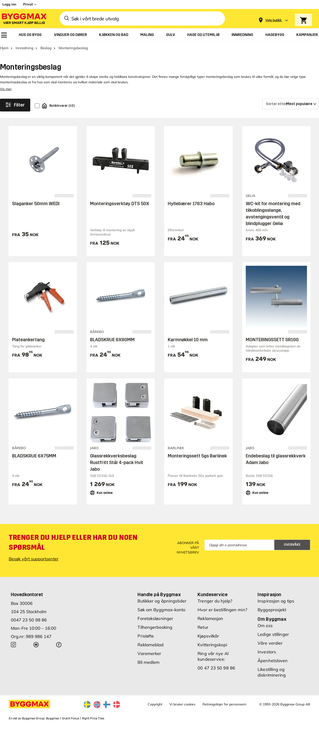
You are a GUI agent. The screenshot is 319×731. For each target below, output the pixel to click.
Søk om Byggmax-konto (161, 614)
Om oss (265, 630)
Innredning (24, 52)
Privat (28, 4)
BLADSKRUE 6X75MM (34, 460)
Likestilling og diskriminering (272, 676)
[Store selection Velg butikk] (273, 20)
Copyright (155, 708)
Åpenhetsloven (273, 665)
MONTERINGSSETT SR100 (272, 343)
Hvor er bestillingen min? (222, 614)
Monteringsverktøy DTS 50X (119, 208)
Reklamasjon (210, 622)
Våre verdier (270, 647)
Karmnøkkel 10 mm (188, 343)
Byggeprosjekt (272, 614)
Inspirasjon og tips (276, 605)
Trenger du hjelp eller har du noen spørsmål (73, 546)
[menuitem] (4, 35)
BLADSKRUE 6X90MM (112, 343)
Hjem (4, 52)
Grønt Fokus (70, 722)
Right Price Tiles (93, 722)
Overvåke (292, 549)
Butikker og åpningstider (162, 605)
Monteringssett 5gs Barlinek (197, 460)
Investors (267, 656)
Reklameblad (151, 649)
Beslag (46, 52)
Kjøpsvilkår (208, 640)
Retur (203, 631)
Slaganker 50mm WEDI (36, 208)
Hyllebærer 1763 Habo (191, 208)
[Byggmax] (24, 18)
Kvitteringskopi (212, 649)
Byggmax (52, 722)
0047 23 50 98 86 (29, 624)
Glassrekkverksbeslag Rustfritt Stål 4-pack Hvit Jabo (116, 466)
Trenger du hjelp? (215, 605)
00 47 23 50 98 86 (216, 672)
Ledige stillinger (273, 638)
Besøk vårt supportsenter (34, 563)
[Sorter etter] (290, 108)
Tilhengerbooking (155, 631)
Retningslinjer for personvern (224, 708)
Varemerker (149, 657)
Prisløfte (146, 640)
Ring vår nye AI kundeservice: (213, 660)
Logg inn (9, 4)
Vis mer (6, 93)
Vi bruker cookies (182, 708)
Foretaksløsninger (155, 622)
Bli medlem (149, 666)
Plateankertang (28, 343)
